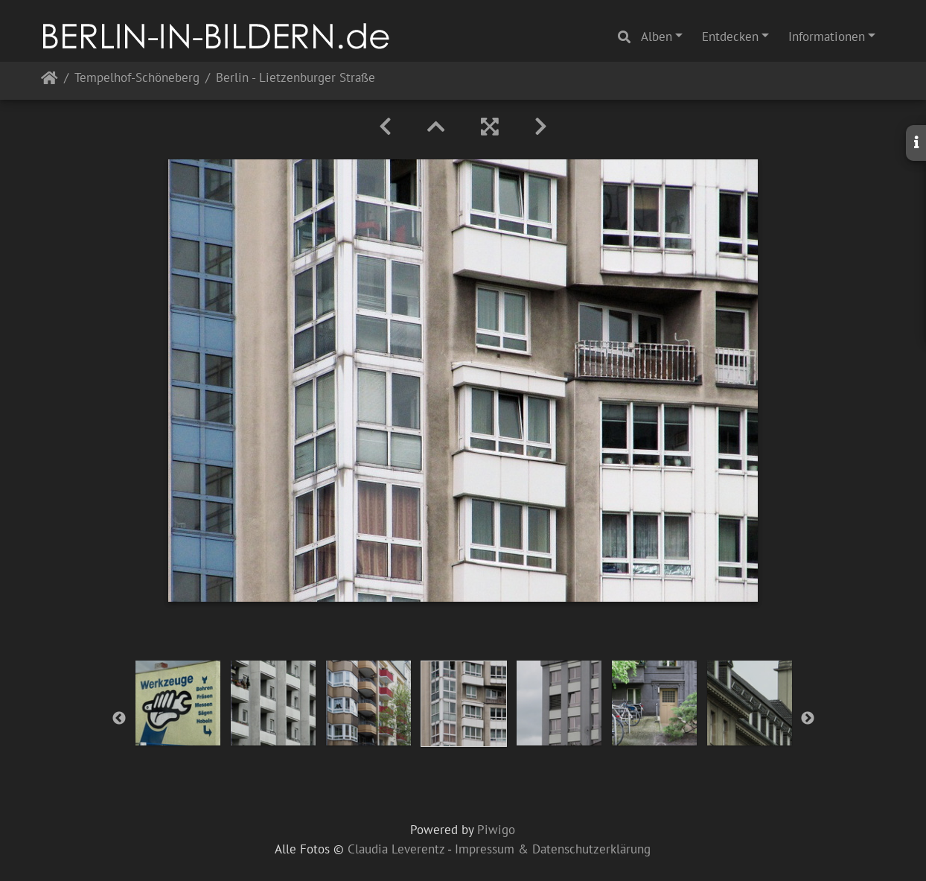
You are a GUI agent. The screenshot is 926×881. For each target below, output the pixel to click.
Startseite (49, 80)
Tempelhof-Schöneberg (136, 78)
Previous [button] (119, 718)
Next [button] (807, 718)
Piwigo (496, 829)
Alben (656, 36)
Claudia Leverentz (396, 849)
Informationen (826, 36)
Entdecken (730, 36)
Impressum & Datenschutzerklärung (553, 849)
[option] (178, 703)
